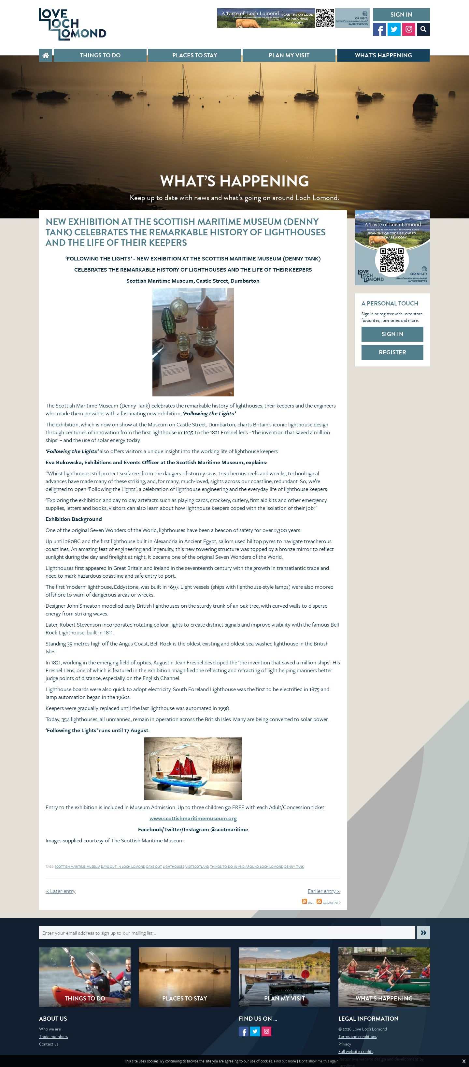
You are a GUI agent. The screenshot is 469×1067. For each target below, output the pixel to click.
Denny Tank (294, 866)
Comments (328, 902)
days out (154, 866)
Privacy (344, 1044)
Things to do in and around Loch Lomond (246, 866)
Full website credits (355, 1051)
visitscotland (197, 866)
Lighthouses (173, 866)
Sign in (401, 14)
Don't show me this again (318, 1061)
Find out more (285, 1061)
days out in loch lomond (123, 866)
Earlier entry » (324, 891)
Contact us (48, 1044)
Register (392, 352)
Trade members (53, 1036)
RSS (307, 902)
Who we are (50, 1029)
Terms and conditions (357, 1036)
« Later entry (61, 891)
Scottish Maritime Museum (77, 866)
